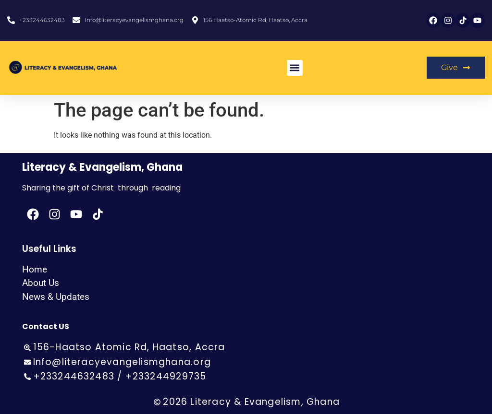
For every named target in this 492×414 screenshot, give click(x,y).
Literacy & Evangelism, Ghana (102, 167)
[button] (295, 68)
